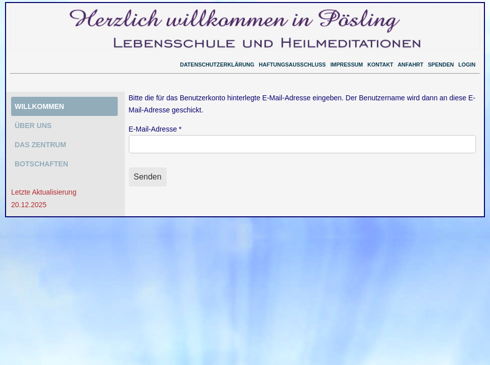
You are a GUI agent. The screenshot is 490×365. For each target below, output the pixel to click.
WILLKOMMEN (39, 106)
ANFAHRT (410, 65)
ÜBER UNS (33, 125)
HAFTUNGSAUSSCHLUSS (292, 65)
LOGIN (466, 65)
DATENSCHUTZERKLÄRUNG (217, 65)
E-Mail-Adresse (155, 129)
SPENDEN (441, 65)
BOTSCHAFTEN (41, 164)
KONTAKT (380, 65)
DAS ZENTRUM (40, 145)
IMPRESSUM (346, 65)
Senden (148, 176)
